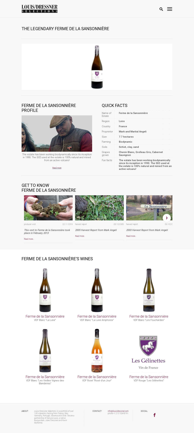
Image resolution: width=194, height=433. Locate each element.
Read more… (29, 239)
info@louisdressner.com (118, 411)
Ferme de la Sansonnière (45, 316)
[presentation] (167, 218)
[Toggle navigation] (169, 9)
